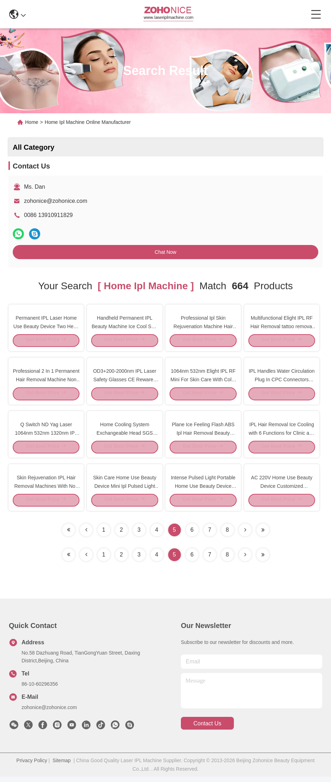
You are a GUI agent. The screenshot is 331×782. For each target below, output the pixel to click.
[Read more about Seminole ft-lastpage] (262, 560)
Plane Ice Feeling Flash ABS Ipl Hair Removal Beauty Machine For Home (203, 435)
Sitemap (62, 766)
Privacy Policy (31, 766)
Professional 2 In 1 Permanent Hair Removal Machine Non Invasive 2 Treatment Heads (46, 381)
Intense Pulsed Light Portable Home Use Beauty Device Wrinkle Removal (203, 490)
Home (31, 122)
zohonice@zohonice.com (55, 201)
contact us (207, 729)
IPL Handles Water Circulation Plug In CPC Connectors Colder (281, 381)
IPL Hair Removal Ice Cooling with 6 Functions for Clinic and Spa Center (282, 435)
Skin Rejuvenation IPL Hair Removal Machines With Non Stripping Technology (46, 490)
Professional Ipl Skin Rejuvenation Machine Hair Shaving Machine (203, 326)
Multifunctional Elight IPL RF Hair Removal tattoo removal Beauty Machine (281, 326)
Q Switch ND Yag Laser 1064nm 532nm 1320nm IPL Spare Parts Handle (46, 435)
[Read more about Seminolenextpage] (245, 560)
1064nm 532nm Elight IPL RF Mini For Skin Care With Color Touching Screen (203, 381)
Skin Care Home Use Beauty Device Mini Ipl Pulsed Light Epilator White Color (124, 490)
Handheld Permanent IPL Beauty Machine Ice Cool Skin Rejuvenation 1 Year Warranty (125, 326)
